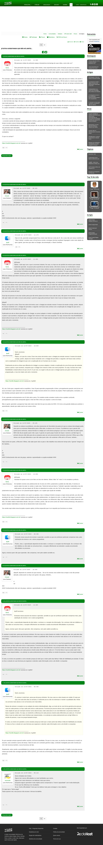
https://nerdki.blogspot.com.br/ (11, 143)
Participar (33, 37)
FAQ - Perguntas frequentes (36, 828)
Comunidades (52, 33)
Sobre (65, 4)
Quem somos (56, 835)
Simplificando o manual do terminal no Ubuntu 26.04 (94, 138)
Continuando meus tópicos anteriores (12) (94, 158)
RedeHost (96, 41)
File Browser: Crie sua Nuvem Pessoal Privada (94, 78)
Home (45, 33)
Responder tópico (6, 155)
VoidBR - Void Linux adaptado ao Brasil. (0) (94, 163)
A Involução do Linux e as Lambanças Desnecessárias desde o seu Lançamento (94, 96)
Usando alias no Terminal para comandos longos (94, 132)
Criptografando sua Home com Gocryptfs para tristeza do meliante (94, 90)
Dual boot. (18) (92, 154)
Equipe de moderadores (35, 835)
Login (77, 4)
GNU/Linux (46, 4)
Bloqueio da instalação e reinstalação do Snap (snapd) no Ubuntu (94, 144)
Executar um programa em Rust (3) (94, 172)
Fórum (37, 4)
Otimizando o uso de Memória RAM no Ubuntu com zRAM (93, 126)
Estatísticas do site (34, 832)
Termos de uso (57, 839)
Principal (27, 4)
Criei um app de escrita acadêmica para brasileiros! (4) (94, 62)
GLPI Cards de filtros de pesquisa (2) (94, 167)
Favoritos (76, 41)
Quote (80, 149)
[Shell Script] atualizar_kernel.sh (93, 220)
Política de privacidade (59, 832)
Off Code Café (68, 33)
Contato (55, 828)
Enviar (56, 4)
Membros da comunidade (35, 839)
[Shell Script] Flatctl (93, 224)
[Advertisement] (51, 18)
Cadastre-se (83, 4)
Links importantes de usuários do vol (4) (93, 67)
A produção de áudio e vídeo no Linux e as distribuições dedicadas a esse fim (94, 83)
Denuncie (70, 41)
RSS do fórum (62, 37)
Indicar (82, 41)
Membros (51, 37)
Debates (60, 33)
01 (41, 45)
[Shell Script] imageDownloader (93, 233)
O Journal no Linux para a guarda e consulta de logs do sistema (94, 103)
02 (44, 45)
